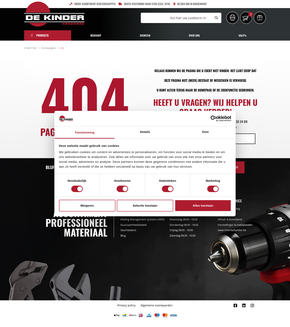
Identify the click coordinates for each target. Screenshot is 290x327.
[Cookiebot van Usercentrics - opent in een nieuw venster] (213, 119)
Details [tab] (145, 132)
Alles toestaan (203, 205)
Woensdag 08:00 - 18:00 (183, 219)
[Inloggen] (232, 18)
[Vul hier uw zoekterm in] (176, 18)
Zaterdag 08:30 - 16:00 (182, 235)
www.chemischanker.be (232, 230)
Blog (123, 235)
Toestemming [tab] (84, 132)
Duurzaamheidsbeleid (133, 225)
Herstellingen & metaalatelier (235, 225)
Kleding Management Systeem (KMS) (142, 219)
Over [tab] (205, 132)
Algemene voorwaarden (157, 305)
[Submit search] (216, 18)
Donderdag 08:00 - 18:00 (184, 225)
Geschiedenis (128, 230)
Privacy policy (126, 305)
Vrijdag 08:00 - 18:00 (181, 230)
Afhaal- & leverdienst (230, 219)
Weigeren (87, 205)
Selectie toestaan (145, 205)
